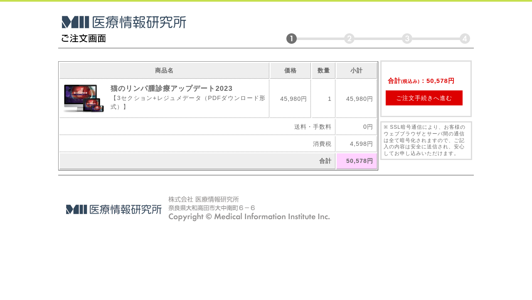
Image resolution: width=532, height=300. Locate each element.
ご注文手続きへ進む (424, 98)
